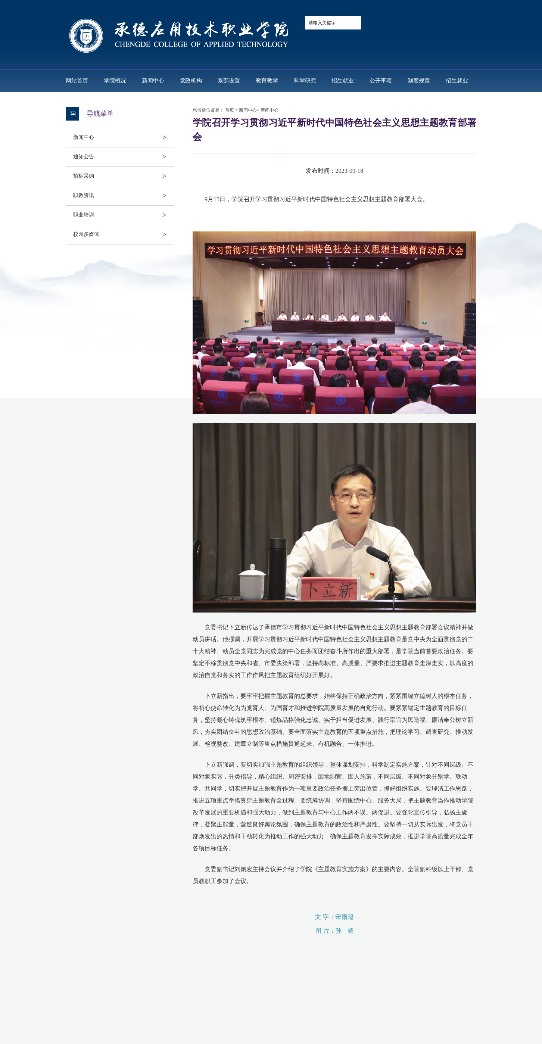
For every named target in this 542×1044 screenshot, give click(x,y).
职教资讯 (123, 195)
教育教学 (267, 81)
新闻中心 (153, 81)
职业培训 (123, 215)
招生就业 (342, 81)
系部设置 (229, 81)
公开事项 (381, 81)
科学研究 (305, 81)
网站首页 (77, 81)
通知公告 (123, 156)
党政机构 (191, 81)
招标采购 (123, 176)
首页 (229, 110)
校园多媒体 (123, 234)
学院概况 (115, 81)
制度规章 (419, 81)
